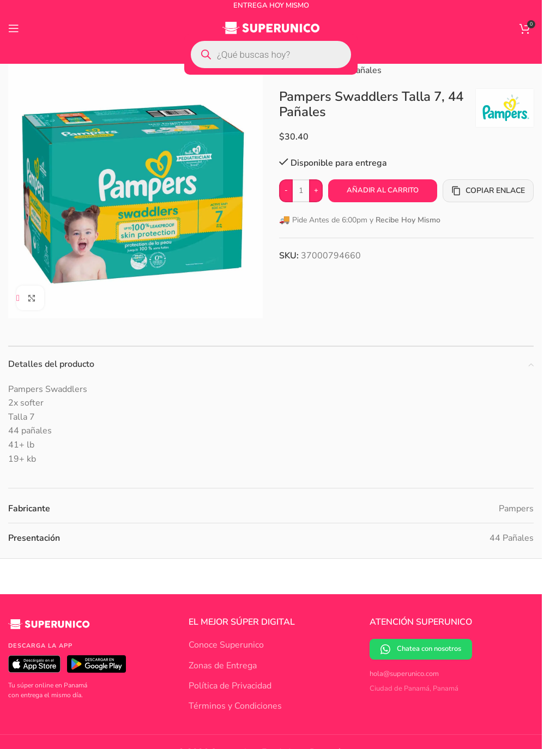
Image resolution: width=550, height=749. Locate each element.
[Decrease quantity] (286, 190)
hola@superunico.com (404, 674)
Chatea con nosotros (420, 649)
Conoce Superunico (226, 645)
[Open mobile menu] (14, 28)
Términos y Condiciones (235, 706)
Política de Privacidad (230, 686)
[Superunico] (49, 628)
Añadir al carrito (383, 190)
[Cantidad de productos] (301, 190)
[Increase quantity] (316, 190)
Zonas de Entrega (223, 666)
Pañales (366, 70)
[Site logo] (271, 28)
